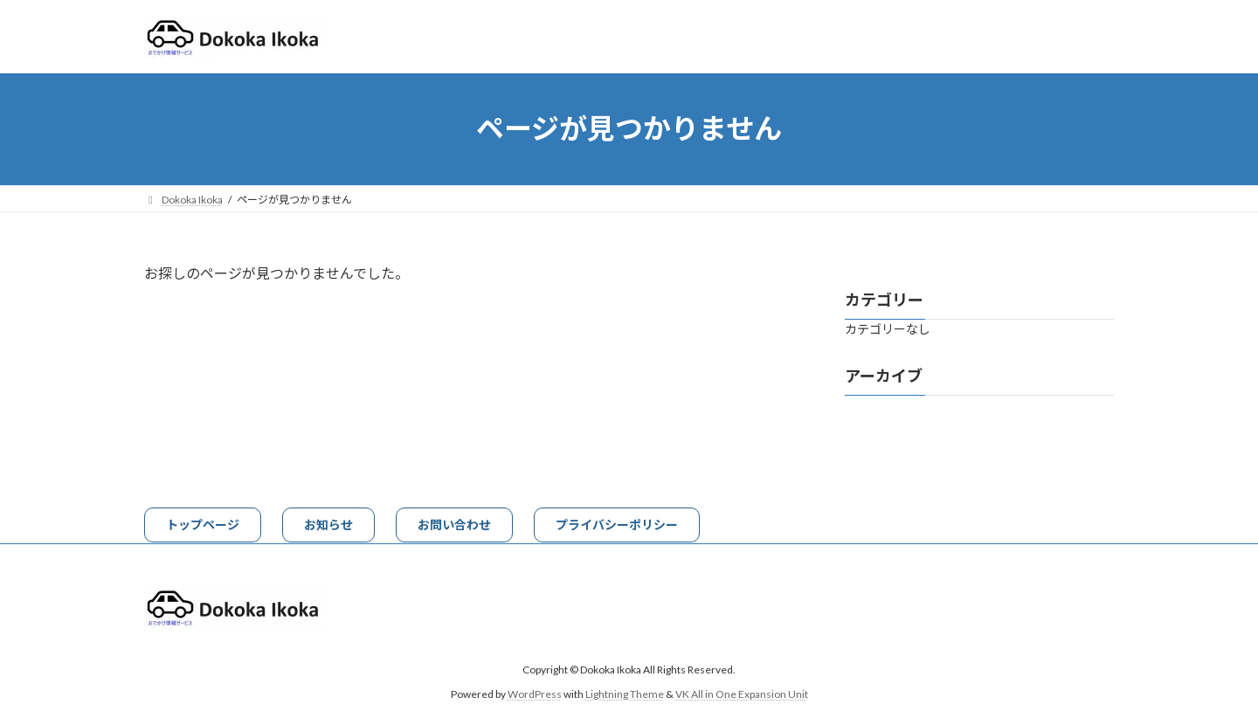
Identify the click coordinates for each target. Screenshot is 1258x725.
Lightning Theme (624, 694)
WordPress (535, 694)
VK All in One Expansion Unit (741, 694)
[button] (202, 525)
